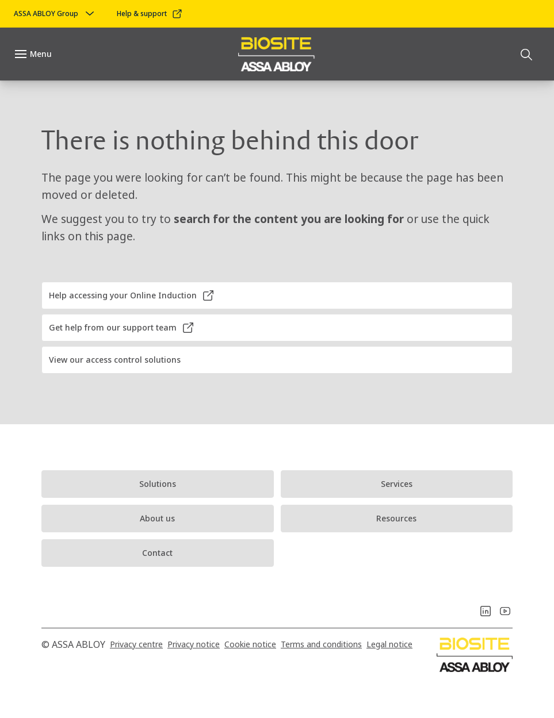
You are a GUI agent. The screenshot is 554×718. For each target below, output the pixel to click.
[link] (150, 13)
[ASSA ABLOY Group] (55, 14)
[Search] (527, 54)
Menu (41, 53)
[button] (277, 295)
